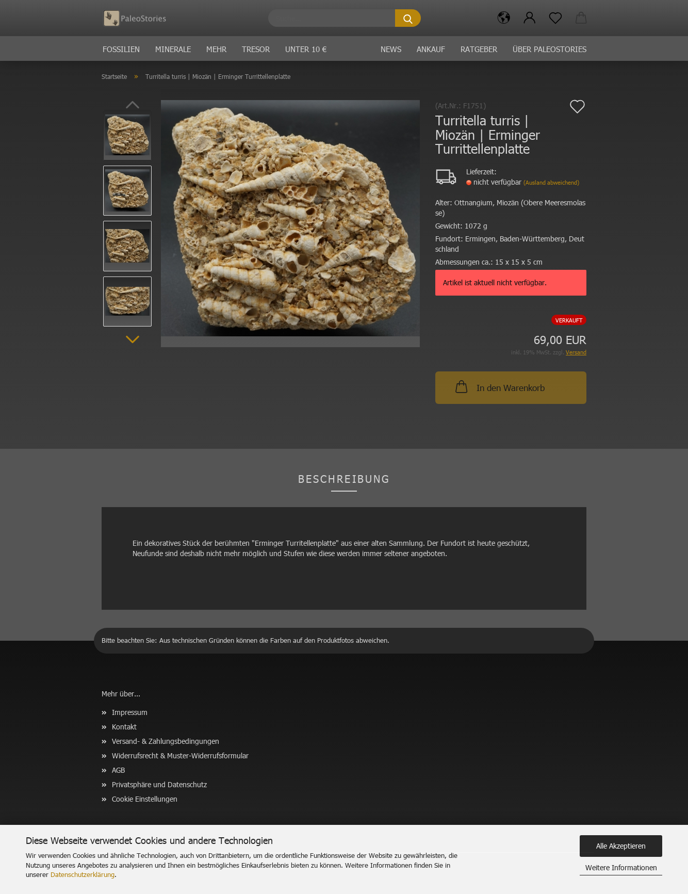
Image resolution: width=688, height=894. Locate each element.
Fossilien (121, 49)
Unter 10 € (305, 49)
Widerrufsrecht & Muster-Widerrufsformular (180, 755)
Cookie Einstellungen (144, 799)
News (391, 49)
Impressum (130, 712)
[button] (504, 18)
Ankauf (431, 49)
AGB (118, 770)
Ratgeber (479, 49)
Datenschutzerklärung (82, 874)
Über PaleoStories (549, 49)
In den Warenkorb (499, 386)
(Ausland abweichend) (551, 182)
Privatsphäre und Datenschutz (159, 784)
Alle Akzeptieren (621, 846)
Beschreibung (344, 478)
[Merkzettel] (555, 18)
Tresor (256, 49)
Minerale (173, 49)
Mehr (216, 49)
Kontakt (124, 727)
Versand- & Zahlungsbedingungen (165, 741)
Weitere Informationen (621, 867)
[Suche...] (408, 18)
